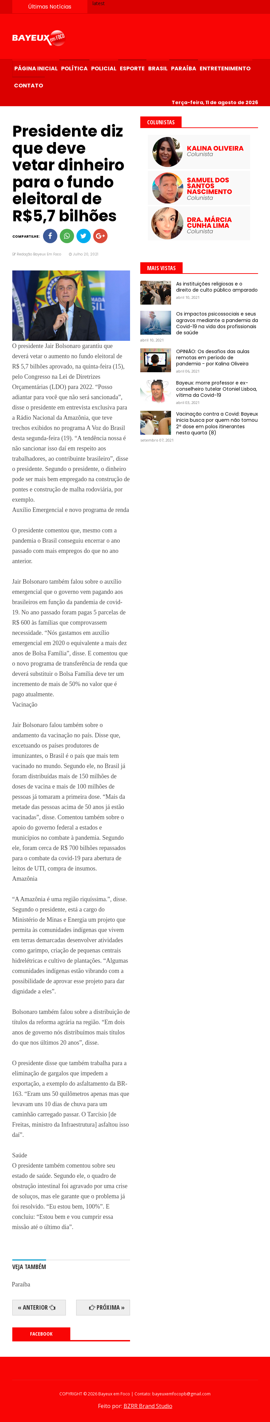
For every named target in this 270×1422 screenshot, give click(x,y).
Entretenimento (225, 68)
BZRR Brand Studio (148, 1406)
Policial (103, 68)
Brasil (158, 68)
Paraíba (183, 68)
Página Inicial (36, 68)
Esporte (132, 68)
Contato (28, 85)
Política (74, 68)
